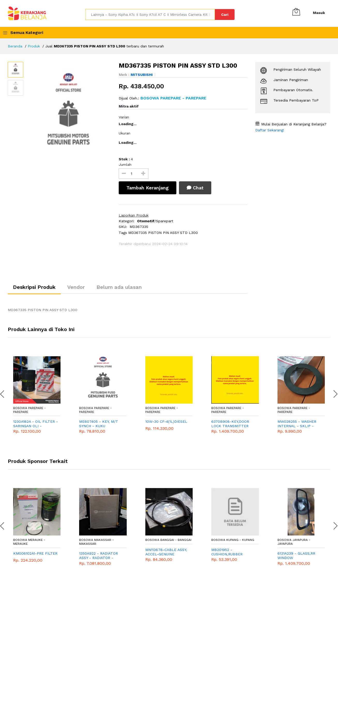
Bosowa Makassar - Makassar (96, 541)
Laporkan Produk (133, 215)
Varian (124, 117)
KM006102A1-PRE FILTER (35, 553)
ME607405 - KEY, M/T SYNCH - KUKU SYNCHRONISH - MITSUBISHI (98, 423)
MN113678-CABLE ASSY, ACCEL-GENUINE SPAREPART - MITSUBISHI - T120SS (166, 552)
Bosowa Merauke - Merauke (29, 541)
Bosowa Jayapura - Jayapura (293, 541)
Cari (224, 14)
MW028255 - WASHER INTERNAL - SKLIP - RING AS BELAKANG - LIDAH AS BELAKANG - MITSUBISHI (297, 423)
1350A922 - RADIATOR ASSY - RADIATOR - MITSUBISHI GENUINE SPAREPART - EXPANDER (101, 555)
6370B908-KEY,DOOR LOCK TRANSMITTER (230, 423)
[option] (68, 114)
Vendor (76, 287)
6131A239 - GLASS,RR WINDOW (296, 555)
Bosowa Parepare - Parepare (29, 409)
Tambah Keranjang (147, 187)
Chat (195, 187)
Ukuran (124, 133)
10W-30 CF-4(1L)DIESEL (166, 421)
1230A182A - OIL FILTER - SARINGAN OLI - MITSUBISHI (35, 423)
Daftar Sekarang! (269, 130)
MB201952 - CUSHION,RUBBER (227, 552)
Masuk (319, 13)
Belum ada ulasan (119, 287)
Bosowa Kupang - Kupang (232, 540)
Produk (34, 46)
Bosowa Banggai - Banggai (168, 540)
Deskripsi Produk (34, 287)
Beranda (15, 46)
